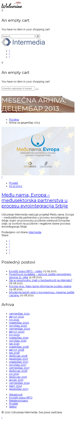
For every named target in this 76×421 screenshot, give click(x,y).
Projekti (13, 183)
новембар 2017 (18, 361)
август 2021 (16, 316)
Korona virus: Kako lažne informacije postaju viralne (40, 286)
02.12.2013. (15, 186)
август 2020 (17, 331)
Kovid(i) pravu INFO (20, 397)
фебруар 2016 (18, 370)
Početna (14, 119)
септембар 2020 (19, 328)
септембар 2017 (19, 367)
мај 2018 (14, 352)
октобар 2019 (17, 340)
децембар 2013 (18, 388)
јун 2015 (14, 373)
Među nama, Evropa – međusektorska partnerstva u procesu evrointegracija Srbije (35, 200)
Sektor (13, 406)
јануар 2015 (16, 379)
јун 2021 (14, 319)
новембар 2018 (19, 346)
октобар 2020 (18, 325)
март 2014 (15, 385)
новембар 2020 (19, 322)
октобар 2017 (17, 364)
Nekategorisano (18, 400)
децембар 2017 (18, 358)
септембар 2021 (19, 313)
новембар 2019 (18, 337)
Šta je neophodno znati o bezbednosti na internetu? (40, 280)
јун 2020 (14, 334)
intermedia (34, 232)
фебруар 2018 (18, 355)
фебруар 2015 (18, 376)
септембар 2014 (19, 382)
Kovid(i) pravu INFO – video (25, 271)
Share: (5, 235)
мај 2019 (14, 343)
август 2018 (16, 349)
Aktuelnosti (15, 394)
